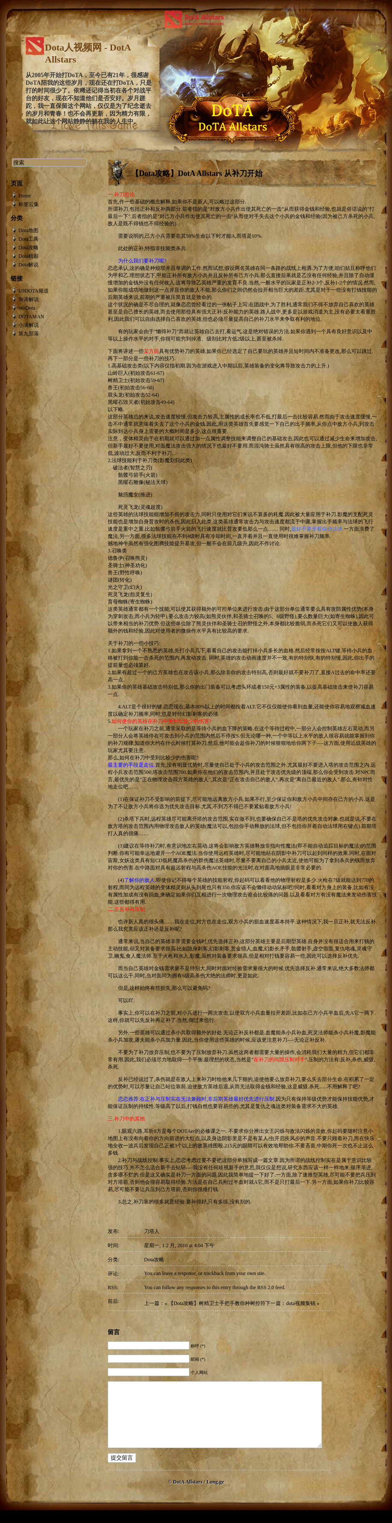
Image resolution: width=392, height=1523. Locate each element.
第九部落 (28, 334)
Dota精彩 (28, 256)
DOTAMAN (31, 317)
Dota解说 (28, 265)
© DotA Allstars (186, 1495)
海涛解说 (28, 299)
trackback (214, 1273)
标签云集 (28, 204)
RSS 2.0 (265, 1287)
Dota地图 (28, 230)
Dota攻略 (154, 1260)
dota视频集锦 (300, 1303)
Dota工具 (28, 239)
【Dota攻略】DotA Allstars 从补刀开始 (196, 173)
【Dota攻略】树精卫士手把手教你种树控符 (216, 1303)
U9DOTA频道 (33, 291)
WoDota (26, 308)
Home (24, 196)
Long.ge (215, 1495)
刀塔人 (151, 1231)
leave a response (179, 1273)
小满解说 (28, 325)
